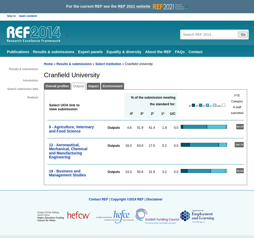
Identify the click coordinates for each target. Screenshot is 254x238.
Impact (93, 86)
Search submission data (22, 88)
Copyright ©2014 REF (127, 199)
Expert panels (90, 52)
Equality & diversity (123, 52)
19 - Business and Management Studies (67, 173)
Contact (195, 52)
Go (243, 34)
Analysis (32, 97)
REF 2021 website (151, 6)
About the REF (158, 52)
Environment (112, 86)
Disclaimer (154, 199)
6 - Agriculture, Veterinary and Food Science (71, 129)
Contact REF (98, 199)
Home (48, 64)
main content (28, 15)
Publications (18, 52)
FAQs (180, 52)
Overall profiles (57, 86)
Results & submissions (53, 52)
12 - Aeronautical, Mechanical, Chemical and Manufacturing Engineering (68, 151)
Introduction (30, 80)
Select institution (108, 64)
